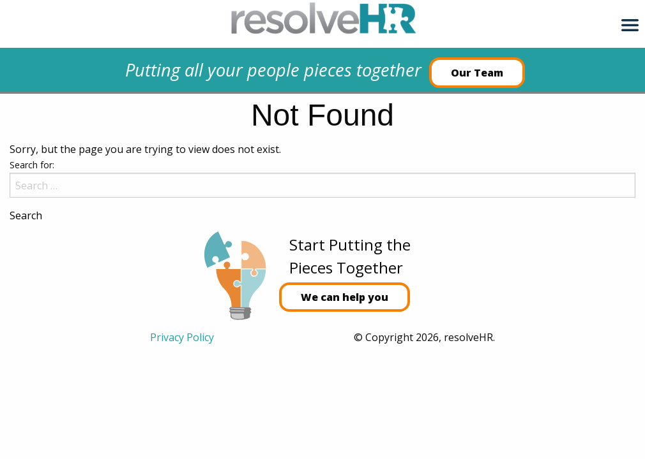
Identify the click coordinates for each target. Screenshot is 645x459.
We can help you (344, 297)
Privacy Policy (182, 337)
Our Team (477, 73)
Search (26, 215)
